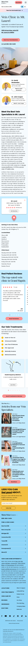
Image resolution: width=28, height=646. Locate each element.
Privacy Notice (20, 620)
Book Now (18, 2)
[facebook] (1, 616)
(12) (5, 529)
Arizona (3, 544)
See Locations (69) (6, 6)
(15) (5, 526)
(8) (5, 533)
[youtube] (6, 616)
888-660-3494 (6, 518)
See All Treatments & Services (14, 396)
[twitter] (22, 616)
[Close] (25, 200)
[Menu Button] (26, 2)
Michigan (4, 533)
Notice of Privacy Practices (14, 623)
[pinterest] (18, 616)
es (25, 6)
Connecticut (5, 537)
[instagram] (10, 616)
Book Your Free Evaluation (11, 40)
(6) (6, 537)
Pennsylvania (5, 548)
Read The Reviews (14, 318)
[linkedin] (26, 616)
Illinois (3, 552)
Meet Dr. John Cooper (19, 103)
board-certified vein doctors (8, 569)
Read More (14, 482)
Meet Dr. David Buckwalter (18, 89)
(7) (4, 544)
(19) (4, 541)
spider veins (10, 169)
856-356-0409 (11, 44)
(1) (6, 548)
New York (4, 526)
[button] (14, 218)
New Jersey (4, 529)
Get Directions (14, 211)
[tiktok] (13, 616)
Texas (3, 541)
